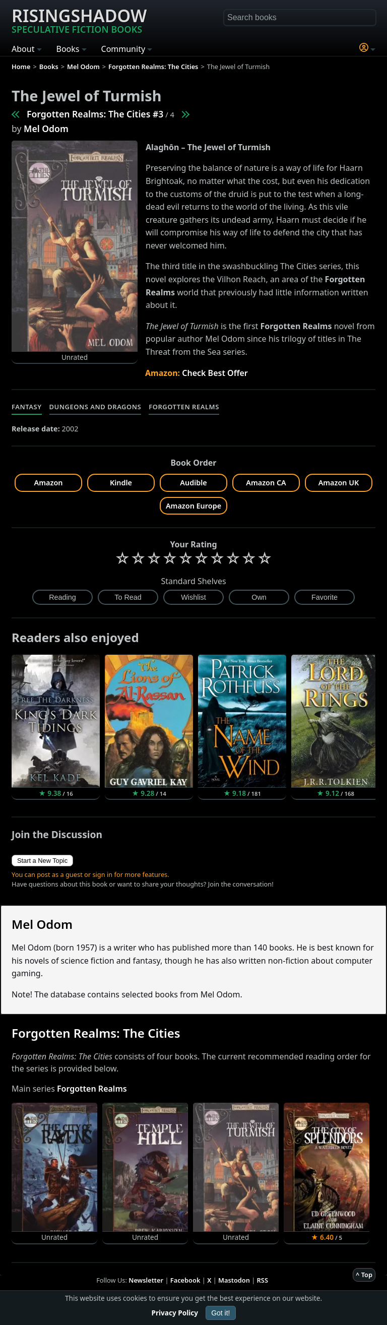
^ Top (364, 1274)
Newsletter (145, 1280)
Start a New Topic (42, 860)
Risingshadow (79, 19)
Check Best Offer (215, 372)
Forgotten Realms (184, 406)
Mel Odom (46, 128)
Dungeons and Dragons (95, 406)
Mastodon (234, 1280)
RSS (262, 1280)
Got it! (220, 1313)
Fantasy (27, 406)
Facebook (185, 1280)
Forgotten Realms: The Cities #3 (95, 114)
